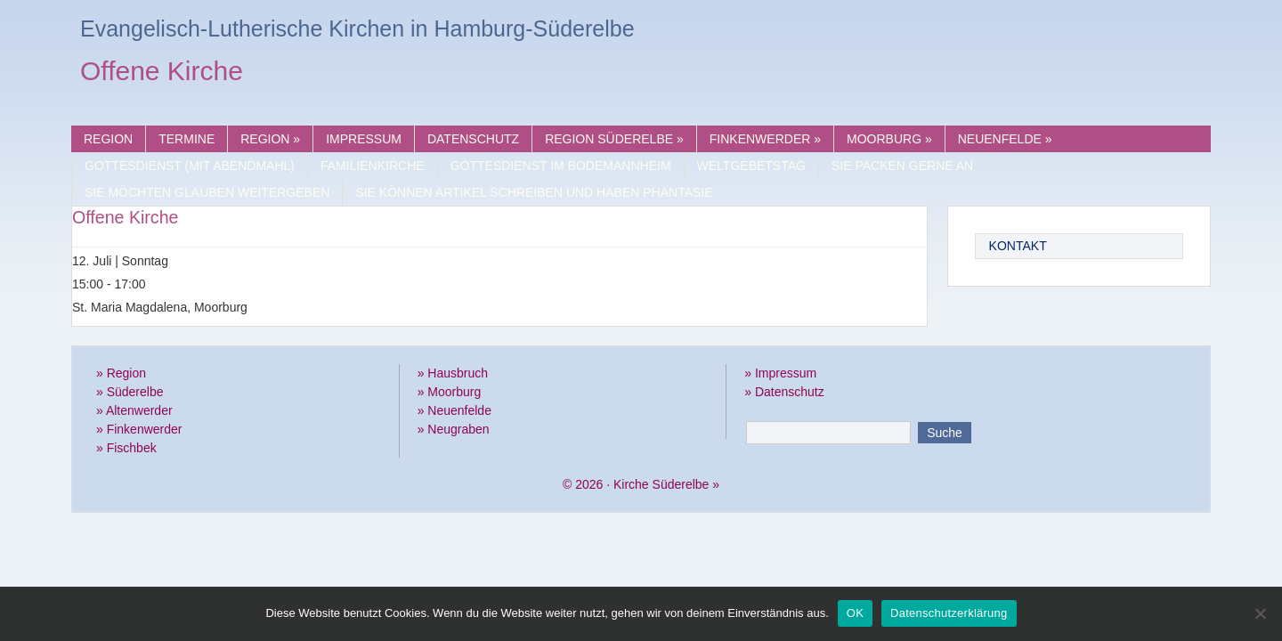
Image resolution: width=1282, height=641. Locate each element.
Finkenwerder (765, 139)
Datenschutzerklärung (948, 613)
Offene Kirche (161, 73)
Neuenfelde (1005, 139)
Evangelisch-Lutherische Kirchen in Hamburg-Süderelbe (357, 28)
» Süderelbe (130, 392)
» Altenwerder (134, 410)
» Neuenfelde (454, 410)
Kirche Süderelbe (661, 484)
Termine (186, 139)
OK (855, 613)
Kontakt (1018, 246)
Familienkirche (372, 165)
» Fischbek (126, 448)
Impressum (364, 139)
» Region (121, 373)
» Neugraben (454, 429)
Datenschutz (473, 139)
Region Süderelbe (614, 139)
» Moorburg (450, 392)
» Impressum (780, 373)
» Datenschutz (784, 392)
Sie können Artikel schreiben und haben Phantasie (533, 192)
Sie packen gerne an (902, 165)
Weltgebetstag (751, 165)
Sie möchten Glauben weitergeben (207, 192)
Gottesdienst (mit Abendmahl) (190, 165)
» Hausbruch (453, 373)
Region (108, 139)
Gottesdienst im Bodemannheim (560, 165)
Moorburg (889, 139)
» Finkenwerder (139, 429)
